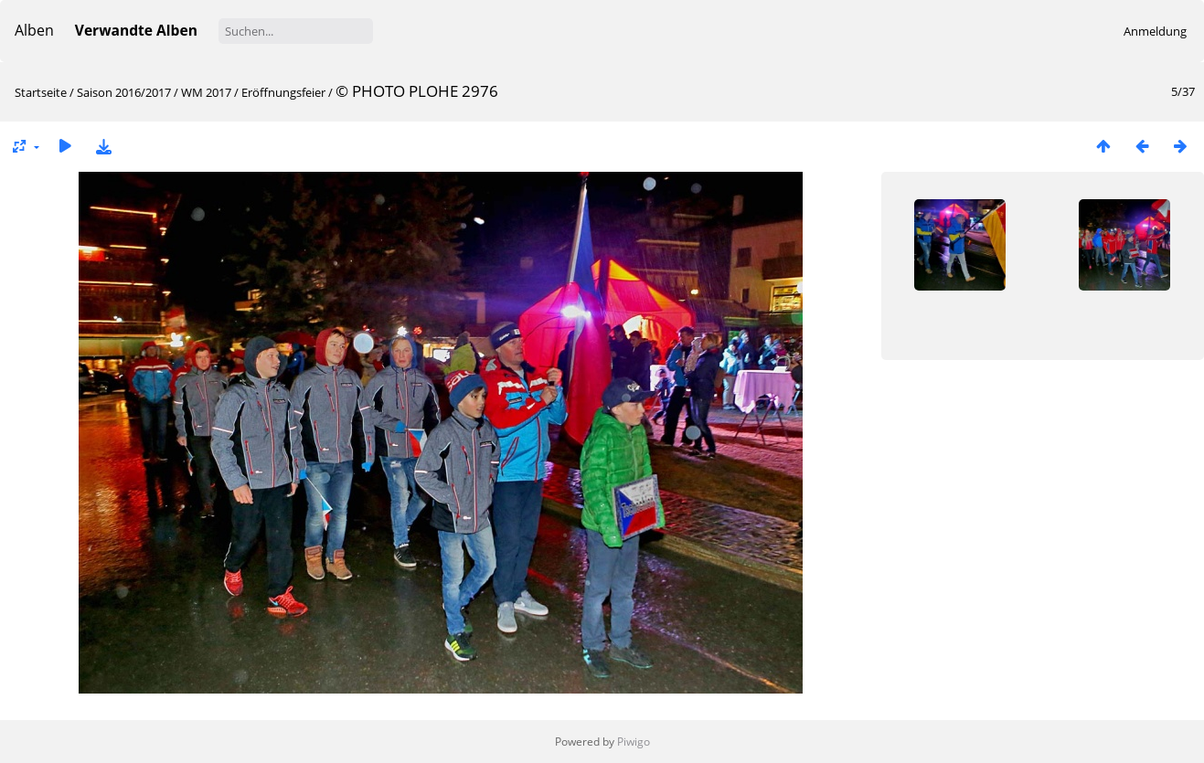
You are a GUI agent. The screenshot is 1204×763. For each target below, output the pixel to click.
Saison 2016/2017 (124, 92)
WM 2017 (206, 92)
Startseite (41, 92)
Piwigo (633, 741)
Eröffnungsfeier (283, 92)
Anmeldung (1155, 31)
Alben (34, 30)
